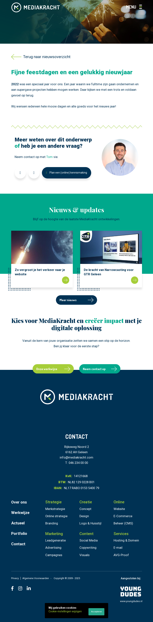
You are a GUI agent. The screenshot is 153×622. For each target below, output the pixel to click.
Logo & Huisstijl (90, 523)
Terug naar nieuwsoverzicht (41, 57)
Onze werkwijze (53, 369)
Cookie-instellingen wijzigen (65, 611)
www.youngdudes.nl (131, 601)
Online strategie (56, 516)
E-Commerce (123, 516)
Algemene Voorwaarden (35, 578)
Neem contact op (100, 369)
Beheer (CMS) (123, 523)
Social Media (88, 540)
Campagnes (53, 555)
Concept (85, 509)
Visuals (84, 555)
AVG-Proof (121, 555)
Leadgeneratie (55, 540)
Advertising (53, 547)
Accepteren (96, 611)
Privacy (15, 578)
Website (119, 509)
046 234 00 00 (78, 463)
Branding (51, 523)
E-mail (118, 547)
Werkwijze (20, 512)
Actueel (18, 523)
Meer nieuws (76, 300)
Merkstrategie (55, 509)
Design (84, 516)
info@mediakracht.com (76, 457)
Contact (18, 544)
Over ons (19, 502)
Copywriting (88, 547)
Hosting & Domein (126, 540)
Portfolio (19, 533)
